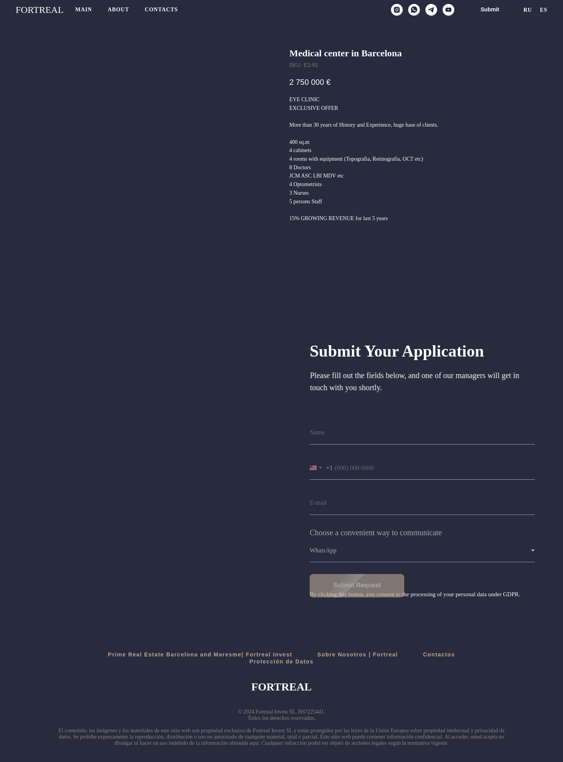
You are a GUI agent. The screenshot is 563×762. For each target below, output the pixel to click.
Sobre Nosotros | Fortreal (357, 654)
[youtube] (448, 10)
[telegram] (431, 10)
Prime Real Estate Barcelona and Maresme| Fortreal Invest (200, 654)
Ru (528, 10)
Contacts (161, 10)
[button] (489, 10)
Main (83, 10)
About (118, 10)
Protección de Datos (281, 661)
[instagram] (397, 10)
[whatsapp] (414, 10)
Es (543, 10)
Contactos (439, 654)
